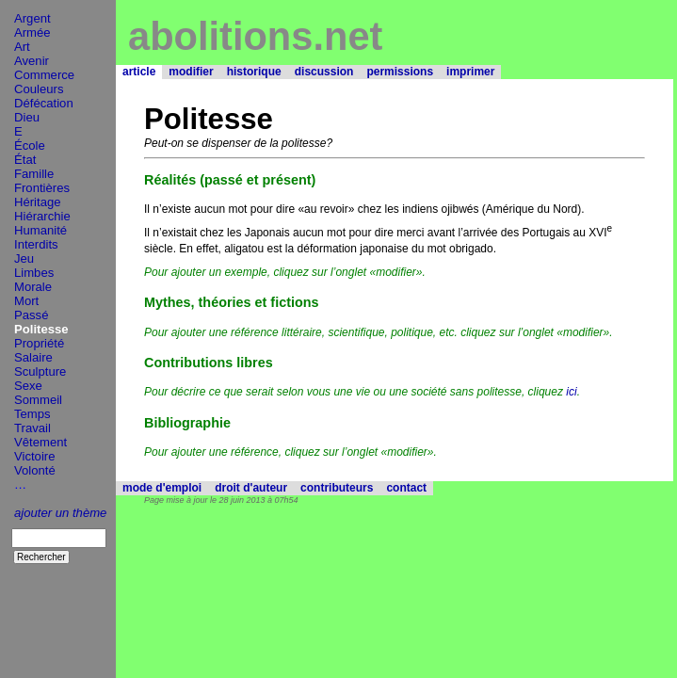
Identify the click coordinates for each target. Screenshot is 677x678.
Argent (32, 18)
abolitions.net (255, 36)
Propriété (39, 343)
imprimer (470, 71)
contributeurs (336, 487)
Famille (34, 174)
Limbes (34, 273)
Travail (32, 428)
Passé (31, 315)
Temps (32, 414)
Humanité (40, 230)
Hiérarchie (42, 216)
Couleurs (38, 89)
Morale (33, 287)
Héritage (37, 202)
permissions (399, 71)
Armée (32, 32)
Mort (26, 301)
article (138, 71)
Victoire (34, 456)
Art (22, 47)
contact (406, 487)
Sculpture (40, 371)
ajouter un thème (60, 513)
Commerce (44, 75)
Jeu (24, 258)
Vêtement (40, 442)
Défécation (43, 103)
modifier (191, 71)
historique (254, 71)
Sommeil (38, 400)
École (29, 145)
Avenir (31, 61)
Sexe (28, 386)
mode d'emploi (161, 487)
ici (571, 391)
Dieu (27, 117)
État (25, 160)
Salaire (33, 357)
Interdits (36, 244)
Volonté (35, 470)
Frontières (42, 188)
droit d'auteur (251, 487)
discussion (324, 71)
